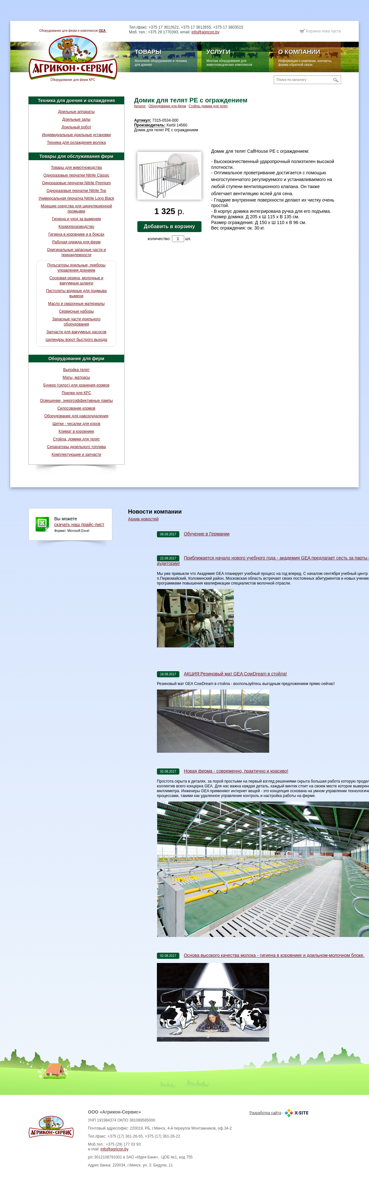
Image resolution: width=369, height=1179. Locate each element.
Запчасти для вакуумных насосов (76, 332)
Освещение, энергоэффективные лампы (76, 400)
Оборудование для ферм (76, 358)
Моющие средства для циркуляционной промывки (76, 208)
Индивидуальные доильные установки (76, 135)
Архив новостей (143, 518)
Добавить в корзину (169, 226)
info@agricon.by (205, 32)
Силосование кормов (76, 408)
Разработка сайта (265, 1113)
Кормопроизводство (76, 226)
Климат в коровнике (76, 431)
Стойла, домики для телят (76, 439)
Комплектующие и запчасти (76, 454)
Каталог (140, 106)
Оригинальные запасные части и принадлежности (76, 252)
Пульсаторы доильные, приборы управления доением (76, 268)
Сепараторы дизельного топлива (76, 447)
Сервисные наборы (76, 311)
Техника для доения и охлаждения (76, 100)
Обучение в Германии (206, 533)
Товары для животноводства (76, 167)
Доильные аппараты (76, 111)
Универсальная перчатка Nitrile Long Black (76, 198)
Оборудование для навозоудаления (76, 416)
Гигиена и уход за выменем (76, 219)
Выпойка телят (76, 370)
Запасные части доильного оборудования (76, 321)
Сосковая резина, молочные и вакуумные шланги (76, 280)
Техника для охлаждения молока (76, 142)
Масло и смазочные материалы (76, 303)
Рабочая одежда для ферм (76, 242)
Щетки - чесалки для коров (76, 423)
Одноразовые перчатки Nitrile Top (76, 190)
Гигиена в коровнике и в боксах (76, 234)
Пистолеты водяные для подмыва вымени (76, 293)
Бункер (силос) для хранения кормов (76, 385)
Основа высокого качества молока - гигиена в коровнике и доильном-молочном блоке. (274, 955)
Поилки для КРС (76, 393)
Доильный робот (76, 127)
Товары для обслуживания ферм (76, 156)
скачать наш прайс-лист (79, 524)
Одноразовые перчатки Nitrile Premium (76, 183)
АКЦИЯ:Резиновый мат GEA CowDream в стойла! (235, 673)
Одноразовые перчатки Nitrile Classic (76, 175)
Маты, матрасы (76, 377)
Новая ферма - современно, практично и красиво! (236, 771)
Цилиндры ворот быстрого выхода (76, 339)
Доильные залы (76, 119)
